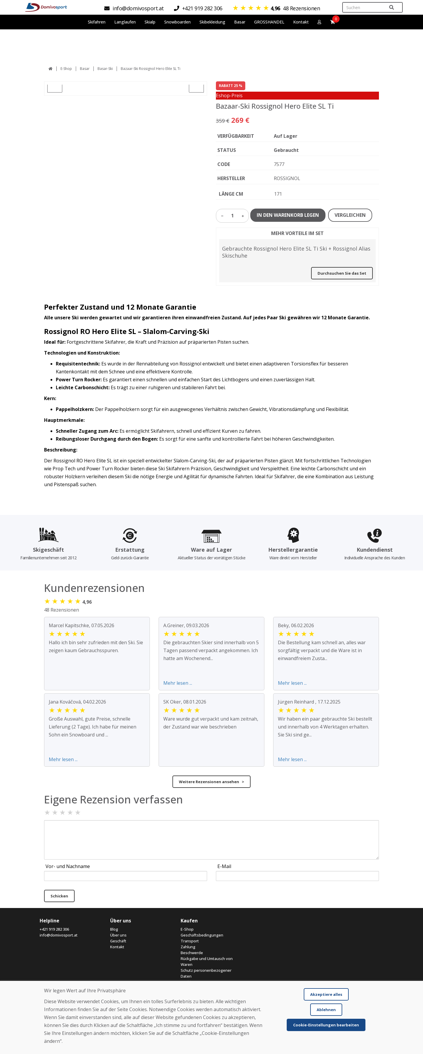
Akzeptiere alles (326, 994)
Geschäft (118, 941)
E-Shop (66, 68)
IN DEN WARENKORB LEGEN (288, 215)
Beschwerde (192, 952)
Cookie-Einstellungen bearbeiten (326, 1025)
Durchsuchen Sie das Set (342, 273)
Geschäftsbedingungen (202, 935)
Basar (85, 68)
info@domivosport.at (59, 935)
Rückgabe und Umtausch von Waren (207, 961)
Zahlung (188, 946)
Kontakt (301, 22)
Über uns (118, 935)
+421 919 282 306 (54, 929)
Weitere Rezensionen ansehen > (211, 781)
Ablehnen (326, 1009)
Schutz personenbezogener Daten (206, 973)
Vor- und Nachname (68, 866)
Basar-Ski (105, 68)
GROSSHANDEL (269, 22)
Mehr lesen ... (177, 683)
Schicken (59, 896)
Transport (190, 941)
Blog (114, 929)
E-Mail (224, 866)
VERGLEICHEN (350, 215)
